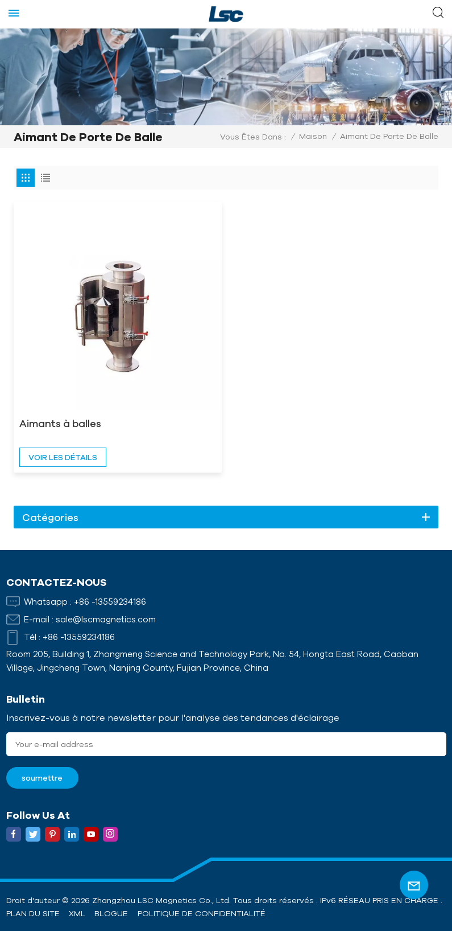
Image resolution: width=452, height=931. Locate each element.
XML (77, 913)
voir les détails (62, 457)
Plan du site (33, 913)
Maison (313, 136)
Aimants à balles (60, 423)
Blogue (111, 913)
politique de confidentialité (202, 913)
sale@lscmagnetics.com (106, 619)
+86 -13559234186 (110, 601)
